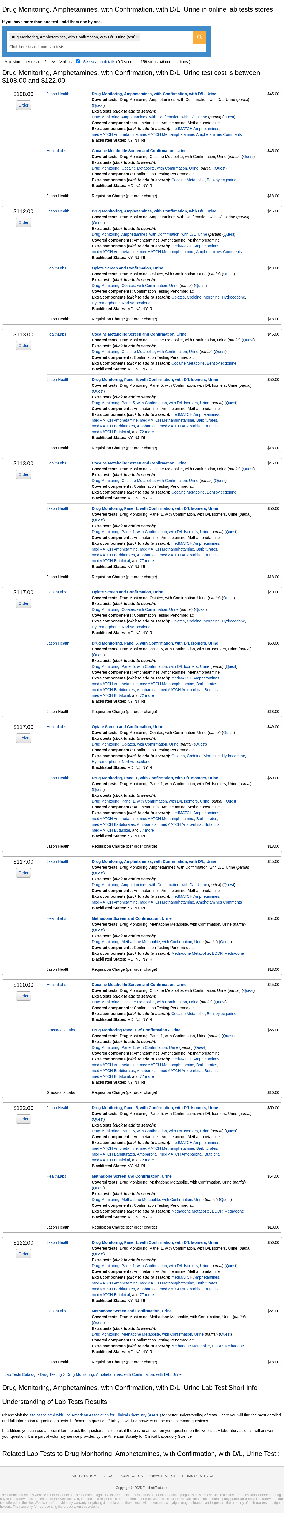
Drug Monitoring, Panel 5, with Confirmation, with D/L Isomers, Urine (155, 379)
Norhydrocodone (136, 303)
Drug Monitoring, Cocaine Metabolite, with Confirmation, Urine (145, 168)
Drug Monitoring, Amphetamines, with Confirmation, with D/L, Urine (154, 94)
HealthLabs (56, 151)
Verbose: (67, 61)
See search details (99, 61)
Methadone (234, 953)
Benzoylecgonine (222, 180)
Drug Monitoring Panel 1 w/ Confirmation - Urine (136, 1030)
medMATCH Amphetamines (195, 128)
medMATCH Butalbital (111, 432)
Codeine (194, 297)
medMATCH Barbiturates (113, 426)
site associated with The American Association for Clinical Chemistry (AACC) (95, 1415)
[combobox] (106, 41)
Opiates (178, 297)
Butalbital (212, 426)
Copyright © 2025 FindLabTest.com (142, 1488)
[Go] (199, 37)
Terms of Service (198, 1476)
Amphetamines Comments (219, 134)
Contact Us (132, 1476)
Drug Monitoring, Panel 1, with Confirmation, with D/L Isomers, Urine (155, 508)
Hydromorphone (106, 303)
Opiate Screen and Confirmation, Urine (127, 268)
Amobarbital (147, 426)
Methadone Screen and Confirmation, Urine (132, 918)
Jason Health (58, 94)
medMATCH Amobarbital (181, 426)
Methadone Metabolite (190, 953)
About (110, 1476)
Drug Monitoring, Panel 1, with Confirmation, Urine (135, 1047)
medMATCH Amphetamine (115, 134)
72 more (147, 432)
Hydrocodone (233, 297)
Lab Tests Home (84, 1476)
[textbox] (40, 47)
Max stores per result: (23, 61)
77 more (147, 561)
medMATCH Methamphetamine (167, 134)
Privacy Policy (162, 1476)
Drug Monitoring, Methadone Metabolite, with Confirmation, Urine (148, 942)
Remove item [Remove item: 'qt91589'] (137, 37)
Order (24, 105)
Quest (98, 105)
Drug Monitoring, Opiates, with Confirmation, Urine (135, 285)
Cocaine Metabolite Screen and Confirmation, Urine (139, 151)
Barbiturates (206, 420)
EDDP (217, 953)
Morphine (212, 297)
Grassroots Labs (61, 1030)
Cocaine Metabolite (188, 180)
